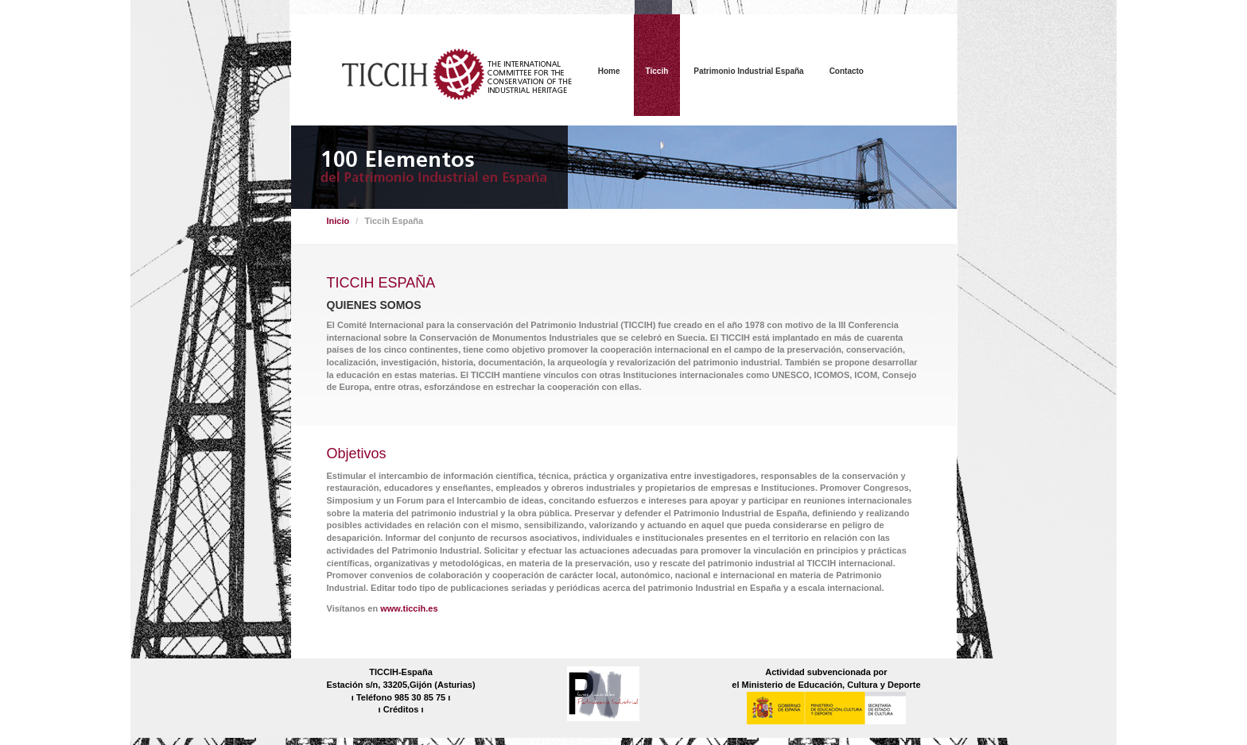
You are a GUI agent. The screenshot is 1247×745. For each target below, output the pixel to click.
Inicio (338, 221)
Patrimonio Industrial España (748, 71)
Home (609, 71)
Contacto (846, 71)
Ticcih (657, 71)
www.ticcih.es (408, 608)
